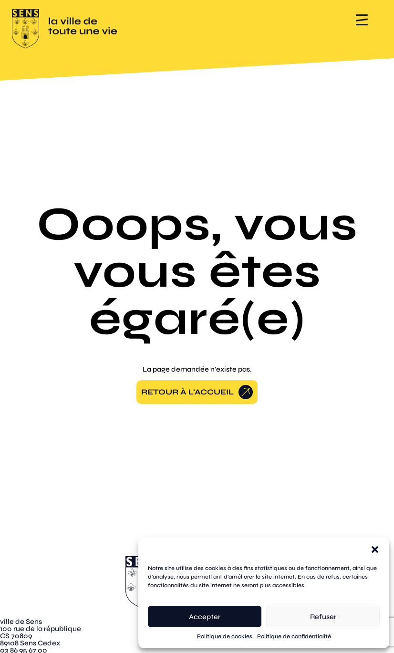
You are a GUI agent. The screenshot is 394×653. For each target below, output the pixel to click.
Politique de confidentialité (294, 636)
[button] (375, 549)
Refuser (323, 616)
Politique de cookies (224, 636)
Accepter (204, 616)
